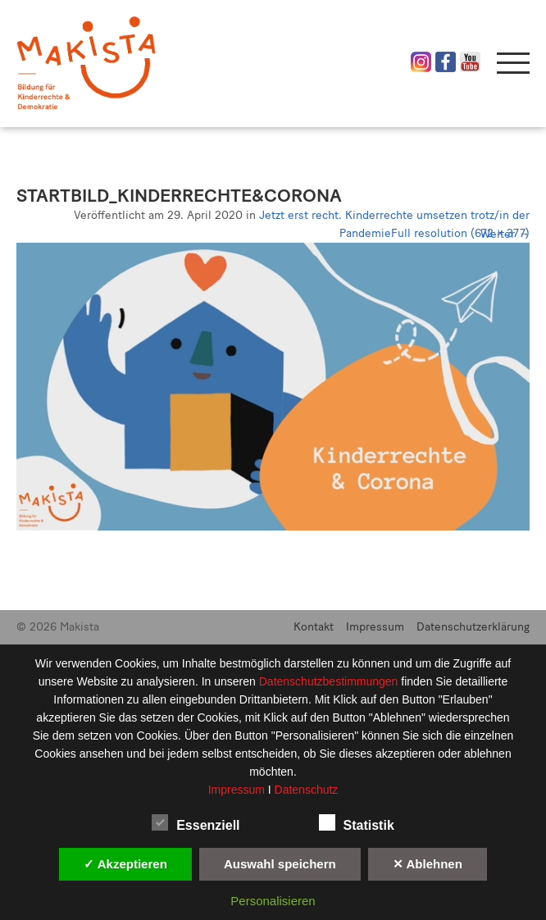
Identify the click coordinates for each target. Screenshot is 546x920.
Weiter (505, 234)
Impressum (375, 627)
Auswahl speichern (280, 864)
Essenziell (195, 822)
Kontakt (313, 627)
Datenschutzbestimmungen (330, 681)
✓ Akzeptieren (125, 864)
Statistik (356, 822)
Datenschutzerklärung (473, 627)
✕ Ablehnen (427, 864)
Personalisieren (272, 901)
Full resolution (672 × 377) (460, 233)
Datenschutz (307, 789)
